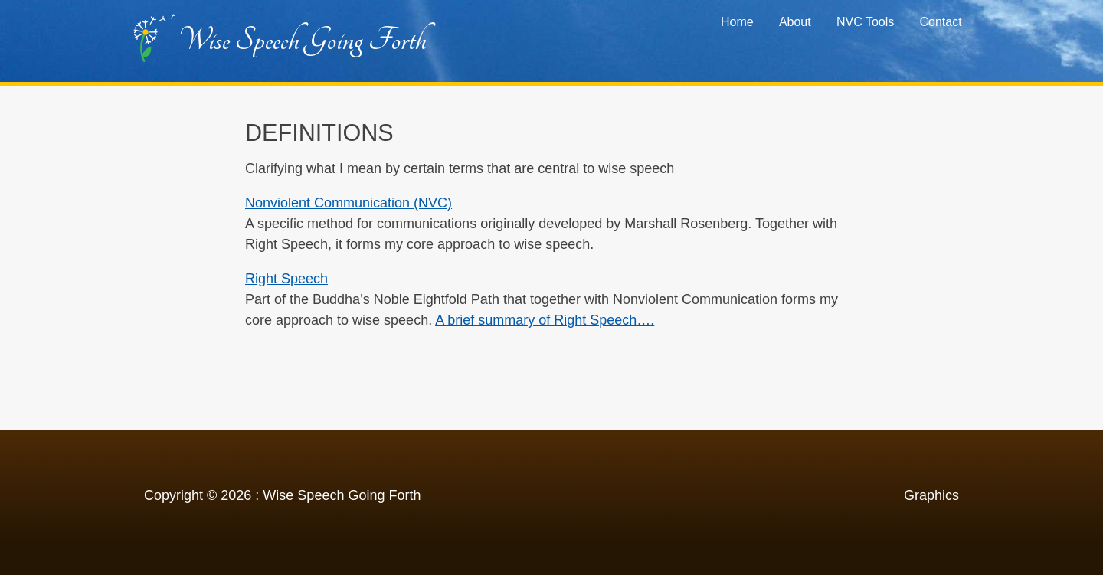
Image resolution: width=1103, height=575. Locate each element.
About (795, 21)
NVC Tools (865, 21)
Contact (940, 21)
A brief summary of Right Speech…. (544, 320)
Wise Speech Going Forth (302, 40)
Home (737, 21)
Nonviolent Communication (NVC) (348, 203)
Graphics (931, 495)
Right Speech (286, 278)
